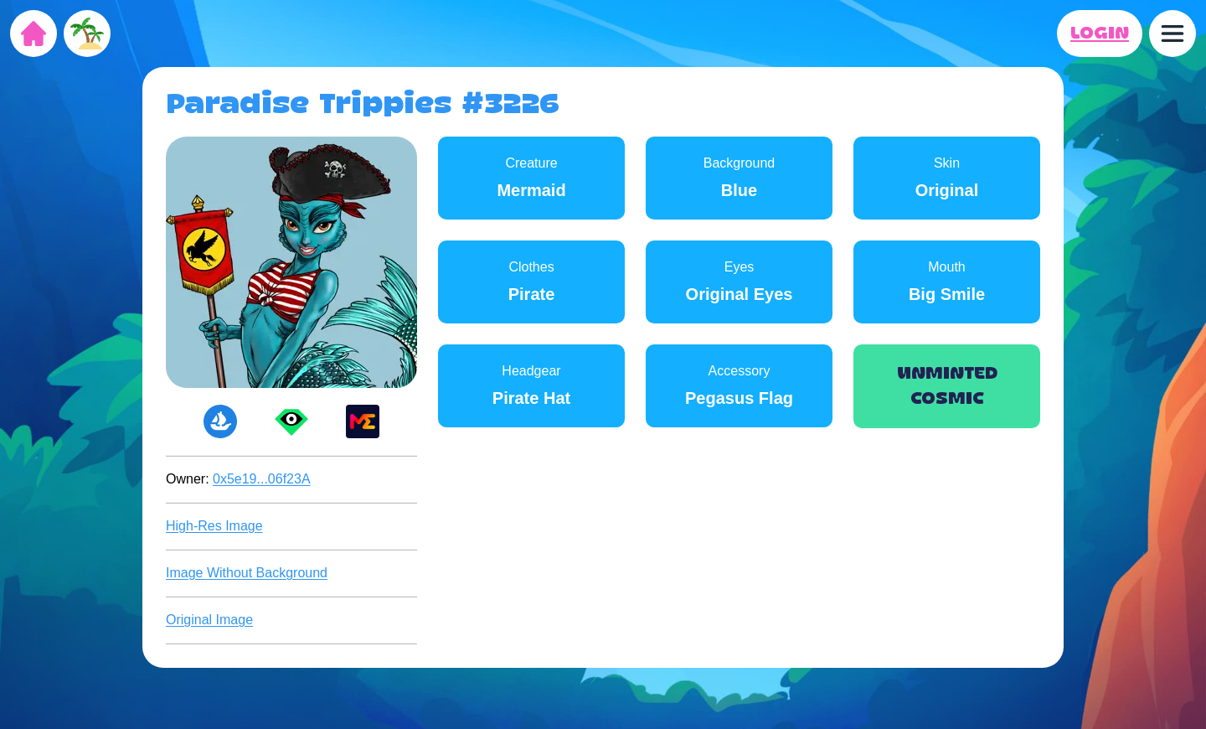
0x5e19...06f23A (262, 479)
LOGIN (1099, 33)
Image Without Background (246, 573)
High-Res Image (214, 526)
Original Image (209, 620)
